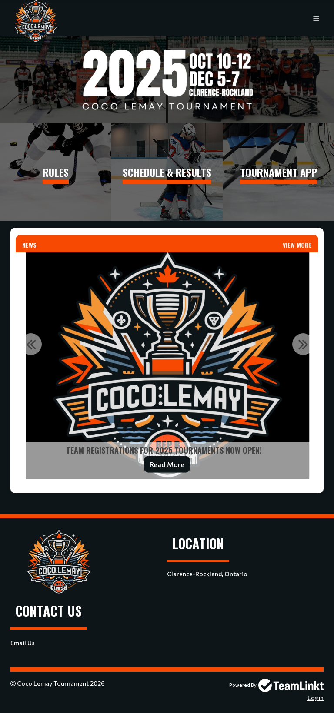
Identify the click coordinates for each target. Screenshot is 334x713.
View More (297, 244)
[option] (167, 365)
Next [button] (303, 344)
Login (315, 697)
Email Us (22, 643)
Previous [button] (31, 344)
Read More (167, 464)
